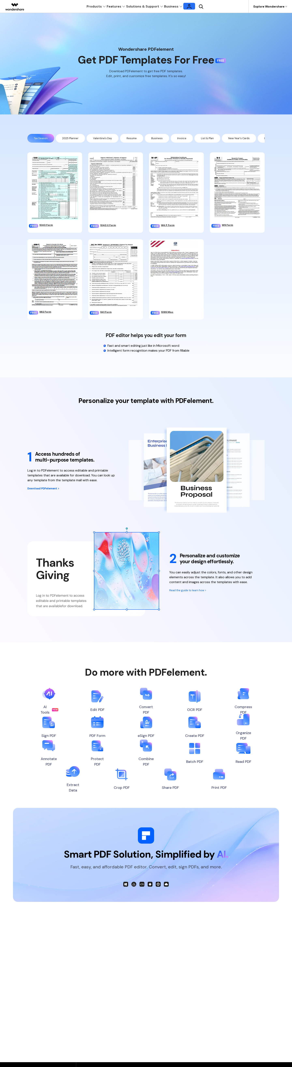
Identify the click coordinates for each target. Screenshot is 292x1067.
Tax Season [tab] (42, 139)
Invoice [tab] (195, 139)
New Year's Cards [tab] (258, 139)
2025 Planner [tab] (75, 139)
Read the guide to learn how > (191, 592)
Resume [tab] (142, 139)
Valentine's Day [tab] (111, 139)
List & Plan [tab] (223, 139)
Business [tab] (169, 139)
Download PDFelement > (47, 490)
